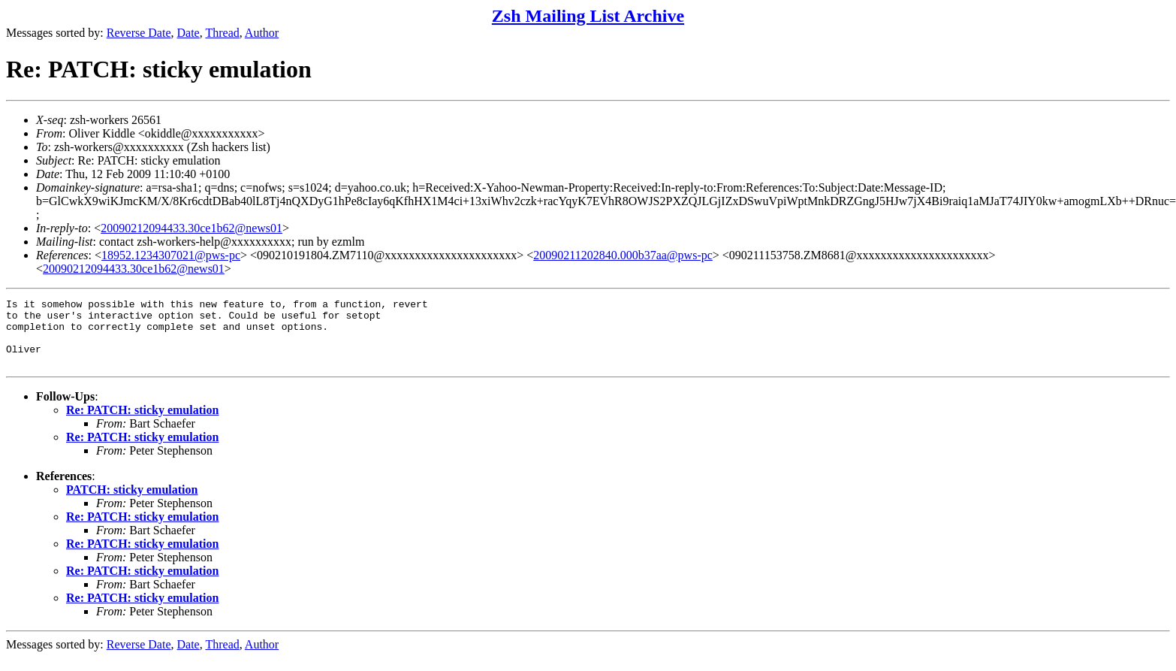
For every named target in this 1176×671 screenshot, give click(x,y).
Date (188, 32)
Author (262, 32)
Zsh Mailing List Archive (588, 16)
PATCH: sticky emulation (132, 503)
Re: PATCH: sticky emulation (142, 423)
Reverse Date (139, 32)
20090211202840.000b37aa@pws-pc (623, 255)
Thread (222, 32)
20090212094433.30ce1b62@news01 (191, 228)
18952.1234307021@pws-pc (170, 255)
